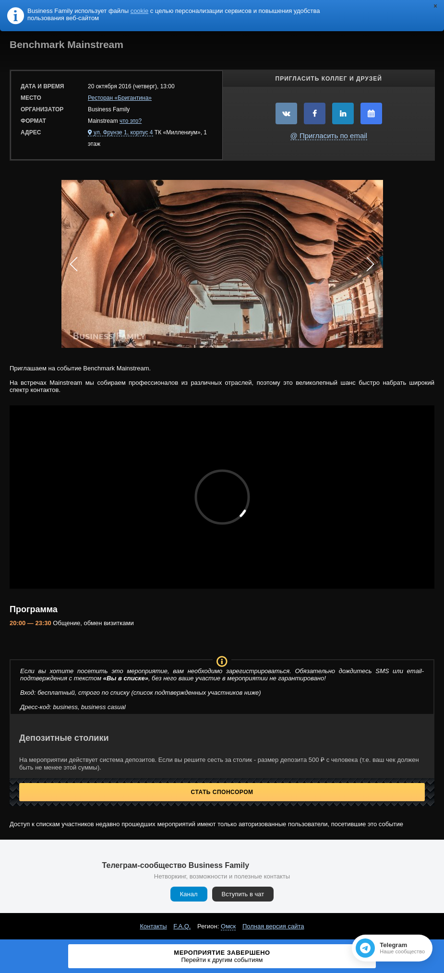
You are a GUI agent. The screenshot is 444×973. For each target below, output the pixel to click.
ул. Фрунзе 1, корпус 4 (123, 132)
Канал (189, 894)
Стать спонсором (222, 792)
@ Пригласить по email (328, 135)
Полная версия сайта (273, 926)
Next (370, 264)
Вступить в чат (243, 894)
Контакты (153, 926)
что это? (131, 121)
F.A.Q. (182, 926)
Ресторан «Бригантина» (120, 98)
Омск (228, 926)
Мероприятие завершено (222, 956)
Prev (74, 264)
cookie (140, 10)
